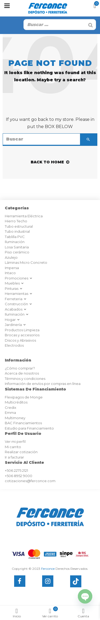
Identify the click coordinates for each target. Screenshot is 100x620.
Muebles (14, 283)
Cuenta (83, 613)
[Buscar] (90, 25)
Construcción (18, 304)
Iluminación (17, 314)
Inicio (16, 613)
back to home (50, 162)
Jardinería (15, 324)
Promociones (19, 278)
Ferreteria (16, 299)
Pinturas (14, 288)
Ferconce (48, 569)
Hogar (12, 319)
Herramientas (19, 293)
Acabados (16, 309)
